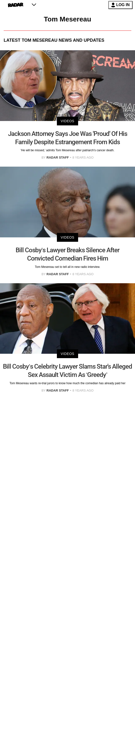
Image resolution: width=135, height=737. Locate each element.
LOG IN (120, 5)
